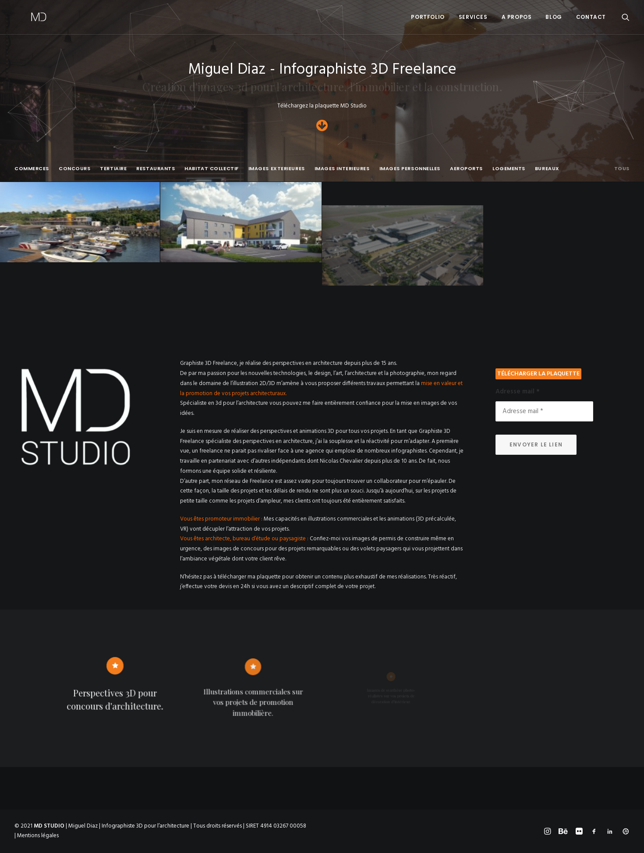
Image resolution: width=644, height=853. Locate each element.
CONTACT (591, 17)
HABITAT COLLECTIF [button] (211, 168)
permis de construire (404, 538)
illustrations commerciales (340, 519)
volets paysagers (380, 548)
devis (225, 586)
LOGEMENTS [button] (508, 168)
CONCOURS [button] (74, 168)
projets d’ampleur (259, 501)
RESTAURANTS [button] (155, 168)
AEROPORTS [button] (466, 168)
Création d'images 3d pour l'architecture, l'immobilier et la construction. (322, 86)
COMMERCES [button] (31, 168)
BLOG (553, 17)
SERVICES (473, 17)
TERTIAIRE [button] (113, 168)
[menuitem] (427, 17)
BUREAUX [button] (547, 168)
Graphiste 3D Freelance (208, 363)
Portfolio (427, 17)
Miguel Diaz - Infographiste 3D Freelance (322, 69)
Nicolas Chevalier (341, 461)
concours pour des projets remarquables (291, 548)
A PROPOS (517, 17)
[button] (626, 17)
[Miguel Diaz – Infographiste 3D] (23, 17)
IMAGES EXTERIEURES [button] (276, 168)
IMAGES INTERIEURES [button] (342, 168)
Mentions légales (38, 835)
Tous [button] (622, 168)
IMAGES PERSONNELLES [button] (409, 168)
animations (400, 519)
